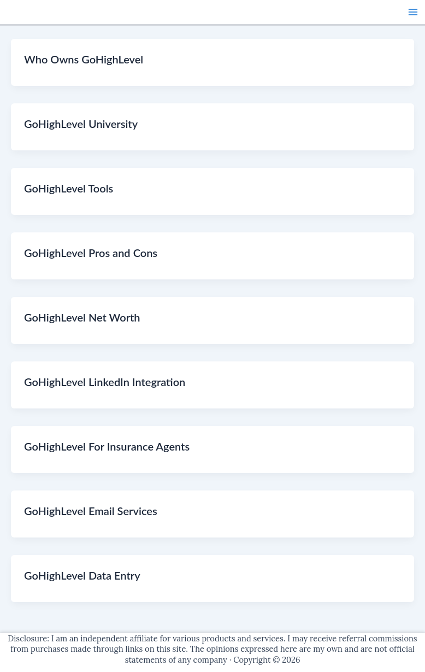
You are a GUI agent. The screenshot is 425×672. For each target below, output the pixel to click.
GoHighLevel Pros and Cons (90, 252)
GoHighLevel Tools (68, 188)
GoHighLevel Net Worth (82, 317)
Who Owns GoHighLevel (83, 59)
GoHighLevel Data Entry (82, 575)
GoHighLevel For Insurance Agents (107, 446)
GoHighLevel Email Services (90, 510)
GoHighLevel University (81, 123)
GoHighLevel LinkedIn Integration (104, 381)
